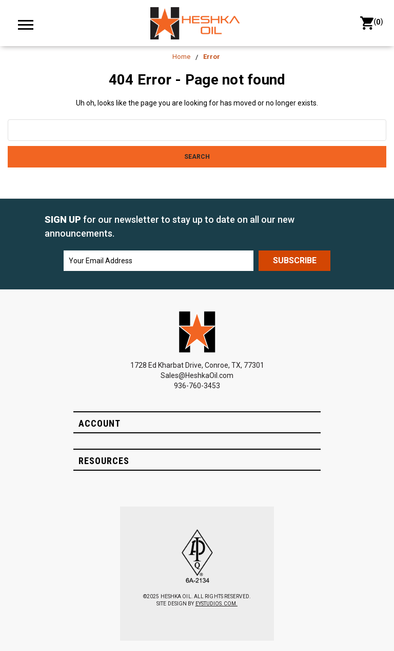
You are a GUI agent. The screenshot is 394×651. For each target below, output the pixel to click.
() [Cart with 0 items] (370, 23)
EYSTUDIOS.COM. (216, 603)
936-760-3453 (197, 386)
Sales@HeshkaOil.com (197, 375)
